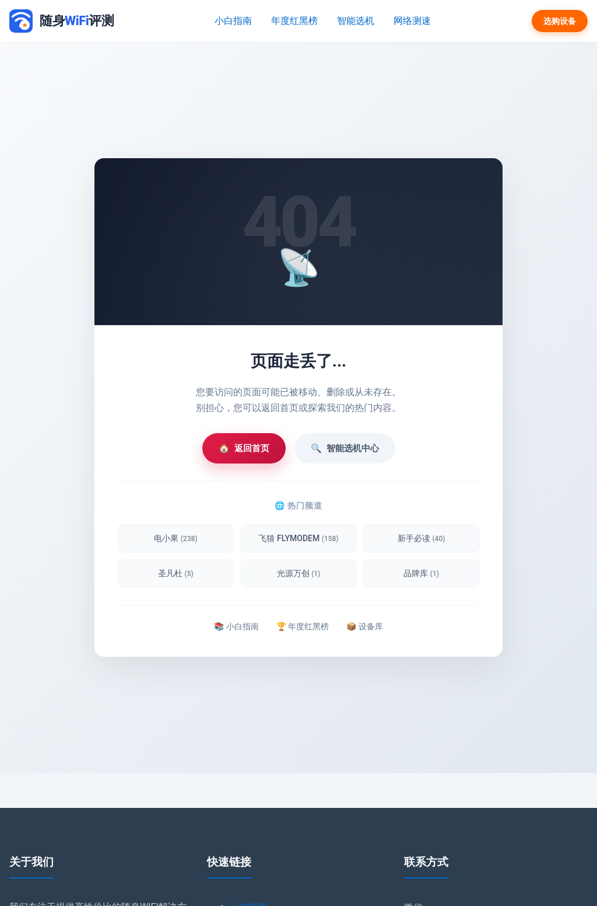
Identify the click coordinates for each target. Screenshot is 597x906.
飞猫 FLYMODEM (298, 538)
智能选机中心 (345, 448)
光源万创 (299, 573)
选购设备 (559, 21)
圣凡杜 (176, 573)
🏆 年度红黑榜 (302, 626)
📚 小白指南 (236, 626)
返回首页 (244, 448)
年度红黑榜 (295, 20)
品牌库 (421, 573)
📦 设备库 (364, 626)
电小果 (175, 538)
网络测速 (410, 20)
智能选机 (355, 20)
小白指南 (236, 20)
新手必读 (421, 538)
